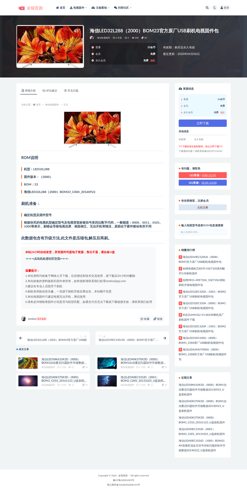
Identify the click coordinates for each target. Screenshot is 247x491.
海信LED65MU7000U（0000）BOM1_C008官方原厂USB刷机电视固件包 (203, 354)
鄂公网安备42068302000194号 (123, 484)
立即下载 (202, 123)
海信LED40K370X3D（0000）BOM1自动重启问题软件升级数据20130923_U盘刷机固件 (142, 365)
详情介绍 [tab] (29, 90)
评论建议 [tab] (49, 90)
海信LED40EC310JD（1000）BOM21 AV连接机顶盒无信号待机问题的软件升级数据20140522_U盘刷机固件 (202, 445)
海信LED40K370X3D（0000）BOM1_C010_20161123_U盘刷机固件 (64, 383)
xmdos (34, 318)
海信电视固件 (103, 37)
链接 (158, 318)
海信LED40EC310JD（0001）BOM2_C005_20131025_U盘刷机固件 (143, 383)
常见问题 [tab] (71, 90)
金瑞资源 (123, 475)
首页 (38, 104)
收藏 (145, 318)
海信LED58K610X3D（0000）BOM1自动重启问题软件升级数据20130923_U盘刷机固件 (62, 365)
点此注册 (202, 207)
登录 (225, 7)
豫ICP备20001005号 (123, 480)
